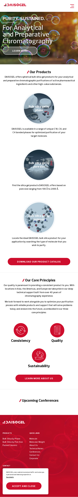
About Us (39, 378)
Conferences (34, 452)
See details (10, 477)
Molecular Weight (37, 442)
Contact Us (34, 455)
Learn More (20, 50)
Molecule (33, 438)
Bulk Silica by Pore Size (13, 442)
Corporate (33, 458)
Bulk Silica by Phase (11, 438)
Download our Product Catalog (39, 261)
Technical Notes (36, 448)
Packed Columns (10, 445)
